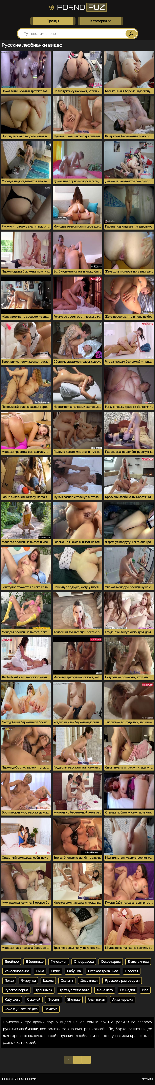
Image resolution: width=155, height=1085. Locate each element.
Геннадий (127, 990)
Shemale (73, 999)
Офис (55, 971)
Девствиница (138, 962)
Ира (145, 990)
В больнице (34, 962)
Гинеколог (59, 962)
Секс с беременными (19, 1079)
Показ (9, 981)
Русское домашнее (103, 971)
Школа (48, 981)
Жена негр (105, 990)
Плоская (131, 971)
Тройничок (43, 990)
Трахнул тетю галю (74, 990)
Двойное (12, 962)
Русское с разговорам (122, 981)
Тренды (53, 21)
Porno (77, 7)
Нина (40, 971)
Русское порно (16, 990)
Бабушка (74, 971)
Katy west (12, 999)
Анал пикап (96, 999)
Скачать (67, 981)
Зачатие (51, 1009)
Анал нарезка (122, 999)
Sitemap (147, 1079)
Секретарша (110, 962)
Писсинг (53, 999)
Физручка (28, 981)
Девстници (88, 981)
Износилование (17, 971)
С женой (33, 999)
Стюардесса (84, 962)
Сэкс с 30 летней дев (21, 1009)
